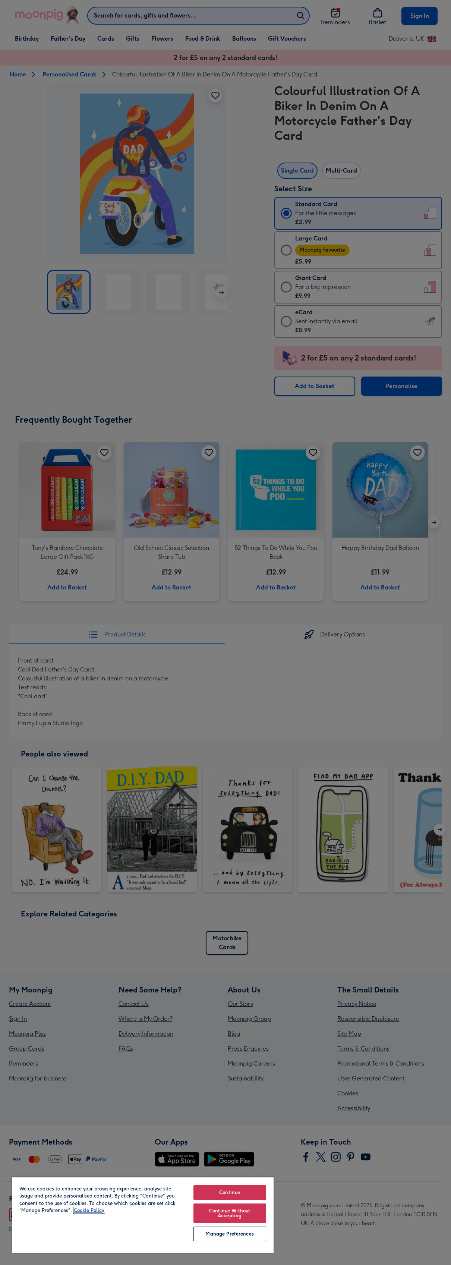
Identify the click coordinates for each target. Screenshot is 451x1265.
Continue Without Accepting (229, 1213)
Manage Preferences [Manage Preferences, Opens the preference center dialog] (229, 1234)
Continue (229, 1192)
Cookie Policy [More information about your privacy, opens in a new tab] (89, 1210)
